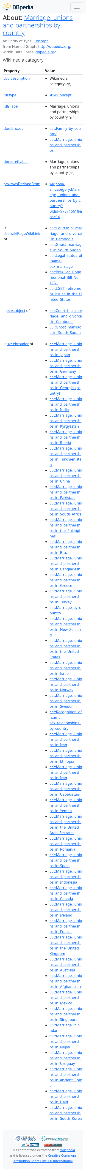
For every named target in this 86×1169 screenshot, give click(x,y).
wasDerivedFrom (22, 183)
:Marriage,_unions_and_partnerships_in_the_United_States (66, 648)
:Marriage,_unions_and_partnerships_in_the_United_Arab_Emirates (66, 824)
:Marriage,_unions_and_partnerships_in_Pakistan (66, 492)
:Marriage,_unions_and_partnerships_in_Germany (66, 366)
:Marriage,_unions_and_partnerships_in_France (66, 926)
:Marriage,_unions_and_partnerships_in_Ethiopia (66, 756)
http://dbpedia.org (54, 46)
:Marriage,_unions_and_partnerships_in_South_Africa (66, 509)
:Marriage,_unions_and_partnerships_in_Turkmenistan (66, 456)
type (10, 95)
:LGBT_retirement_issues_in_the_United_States (66, 294)
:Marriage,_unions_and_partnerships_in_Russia (66, 437)
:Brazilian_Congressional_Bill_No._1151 (65, 277)
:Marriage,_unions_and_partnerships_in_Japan (66, 349)
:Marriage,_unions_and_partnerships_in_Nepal (66, 1041)
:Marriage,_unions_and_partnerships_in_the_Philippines (66, 528)
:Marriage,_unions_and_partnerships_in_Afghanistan (66, 981)
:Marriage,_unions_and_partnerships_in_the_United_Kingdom (66, 945)
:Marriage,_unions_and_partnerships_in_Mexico (66, 998)
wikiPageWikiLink (22, 233)
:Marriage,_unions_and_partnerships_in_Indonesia (66, 877)
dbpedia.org (46, 51)
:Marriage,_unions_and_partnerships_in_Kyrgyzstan (66, 421)
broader (14, 128)
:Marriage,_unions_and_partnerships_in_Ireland (66, 910)
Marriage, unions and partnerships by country (38, 25)
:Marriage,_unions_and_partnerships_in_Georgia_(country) (66, 385)
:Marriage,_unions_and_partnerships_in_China (66, 476)
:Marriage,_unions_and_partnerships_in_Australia (66, 965)
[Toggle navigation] (76, 6)
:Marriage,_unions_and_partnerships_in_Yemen (66, 805)
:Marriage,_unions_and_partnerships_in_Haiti (66, 1096)
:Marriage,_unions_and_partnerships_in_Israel (66, 668)
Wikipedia (67, 1150)
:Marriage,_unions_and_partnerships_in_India (66, 404)
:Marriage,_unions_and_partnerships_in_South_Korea (66, 1113)
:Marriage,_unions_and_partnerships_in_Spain (66, 860)
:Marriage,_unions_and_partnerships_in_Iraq (66, 772)
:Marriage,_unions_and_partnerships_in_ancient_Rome (66, 1077)
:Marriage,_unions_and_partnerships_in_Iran (66, 739)
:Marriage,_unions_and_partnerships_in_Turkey (66, 597)
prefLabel (16, 161)
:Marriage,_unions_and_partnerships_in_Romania (66, 844)
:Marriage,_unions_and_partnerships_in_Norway (66, 684)
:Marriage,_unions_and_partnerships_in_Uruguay (66, 1058)
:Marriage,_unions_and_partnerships (66, 145)
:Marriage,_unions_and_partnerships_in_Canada (66, 893)
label (11, 106)
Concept (40, 40)
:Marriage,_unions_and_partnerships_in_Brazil (66, 547)
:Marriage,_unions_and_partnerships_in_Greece (66, 580)
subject (16, 310)
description (17, 78)
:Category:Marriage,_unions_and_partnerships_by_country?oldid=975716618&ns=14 (66, 200)
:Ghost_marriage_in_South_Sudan (65, 247)
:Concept (61, 95)
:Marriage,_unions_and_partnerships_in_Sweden (66, 701)
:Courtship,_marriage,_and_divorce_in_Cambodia (66, 233)
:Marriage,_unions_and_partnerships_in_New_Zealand (66, 626)
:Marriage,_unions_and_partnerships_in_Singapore (66, 1014)
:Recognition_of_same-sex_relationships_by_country (66, 720)
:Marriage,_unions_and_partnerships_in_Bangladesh (66, 564)
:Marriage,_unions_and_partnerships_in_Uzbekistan (66, 789)
